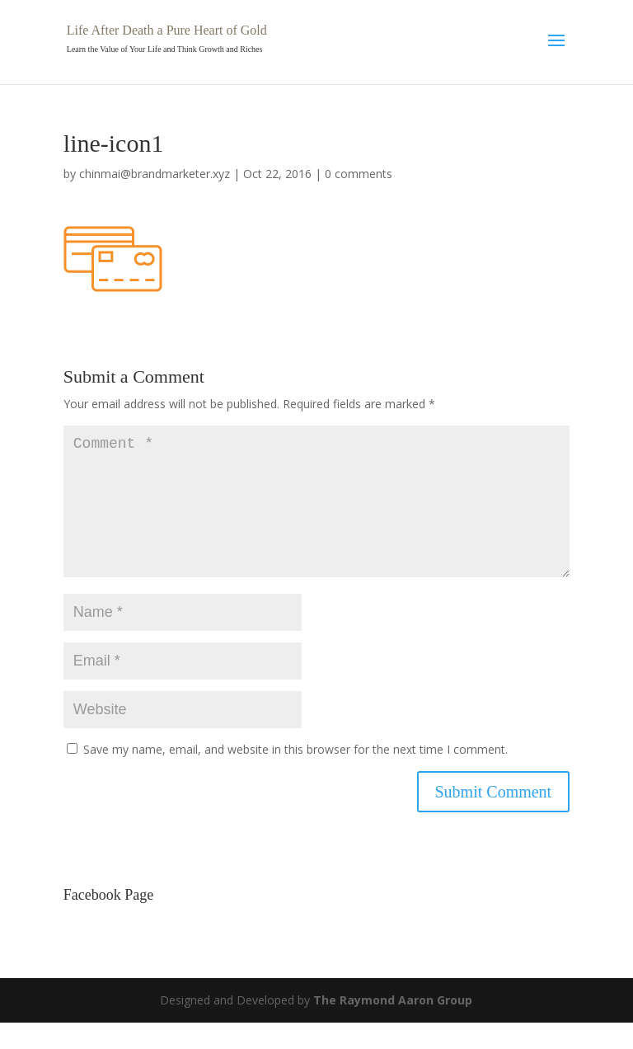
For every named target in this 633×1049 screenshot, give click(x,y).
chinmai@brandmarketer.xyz (154, 173)
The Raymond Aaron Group (392, 1026)
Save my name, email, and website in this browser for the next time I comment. (295, 775)
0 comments (358, 173)
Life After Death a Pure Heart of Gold (167, 30)
